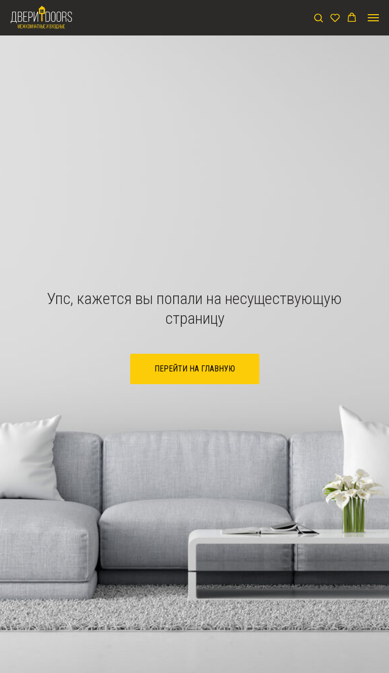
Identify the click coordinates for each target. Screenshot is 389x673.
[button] (318, 17)
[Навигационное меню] (373, 17)
